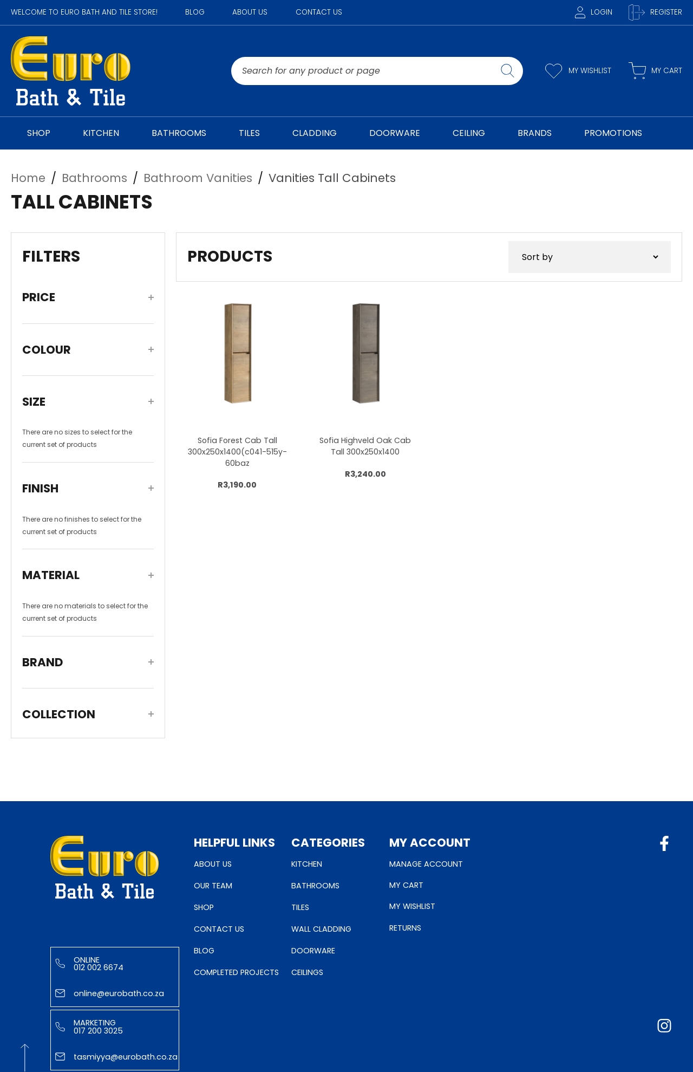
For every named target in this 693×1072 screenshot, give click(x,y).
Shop (204, 907)
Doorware (313, 950)
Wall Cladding (321, 929)
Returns (405, 927)
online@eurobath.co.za (109, 993)
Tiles (300, 907)
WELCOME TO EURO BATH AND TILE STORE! (84, 12)
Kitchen (306, 864)
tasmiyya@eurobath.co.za (116, 1056)
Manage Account (426, 864)
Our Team (213, 885)
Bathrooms (315, 885)
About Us (249, 12)
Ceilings (307, 972)
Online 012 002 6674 (89, 963)
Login (593, 12)
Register (655, 12)
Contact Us (319, 12)
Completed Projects (236, 972)
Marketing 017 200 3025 (89, 1026)
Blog (195, 12)
